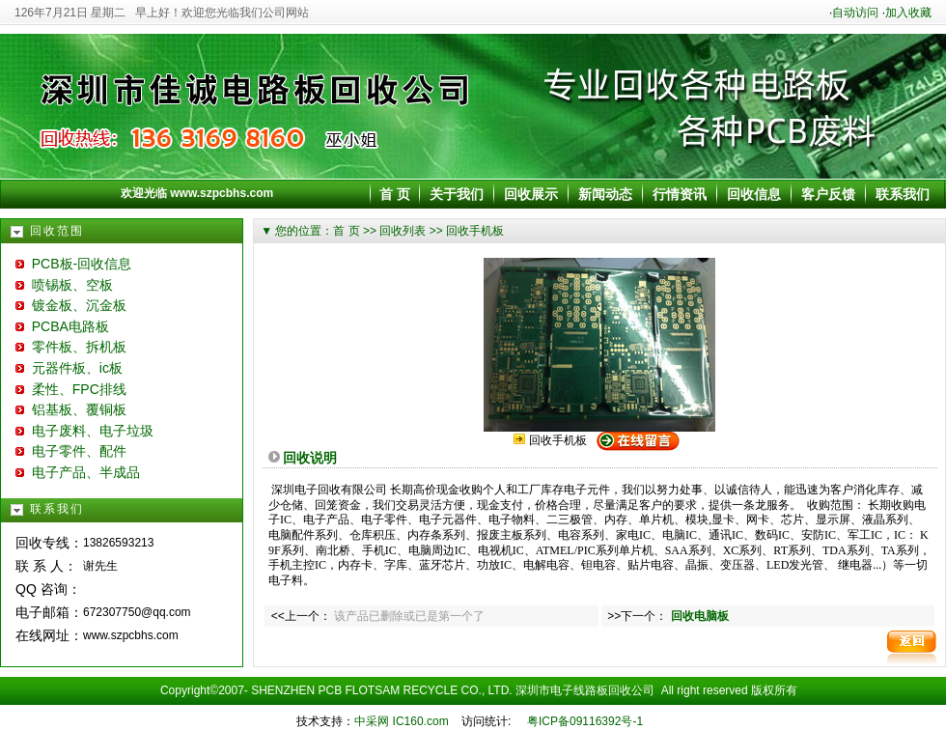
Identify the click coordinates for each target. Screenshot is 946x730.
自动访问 (855, 12)
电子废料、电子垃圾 (84, 430)
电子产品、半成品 (77, 472)
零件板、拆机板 (70, 346)
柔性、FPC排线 (70, 389)
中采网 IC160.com (401, 721)
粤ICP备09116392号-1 (585, 721)
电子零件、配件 (70, 451)
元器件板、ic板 (69, 368)
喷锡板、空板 (64, 285)
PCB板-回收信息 (73, 263)
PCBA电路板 (62, 326)
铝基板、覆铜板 (70, 409)
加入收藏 (908, 12)
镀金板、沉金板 (70, 305)
